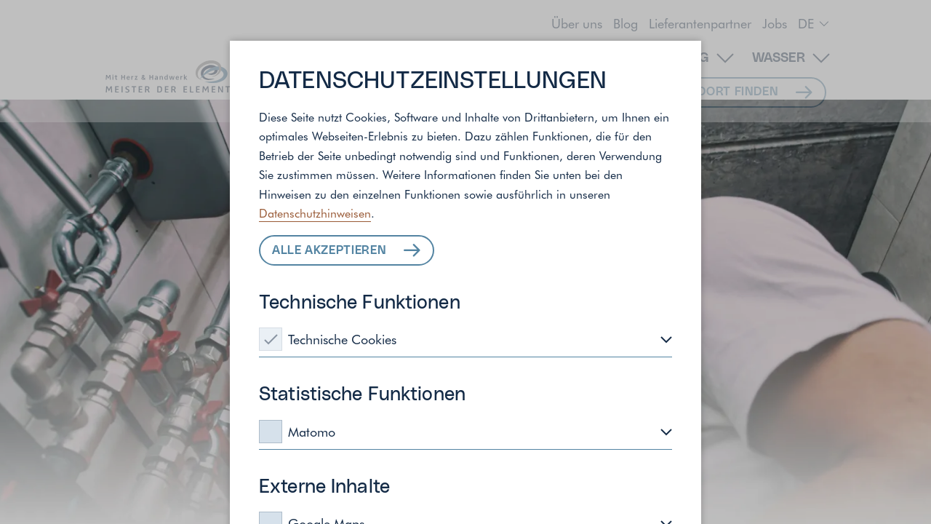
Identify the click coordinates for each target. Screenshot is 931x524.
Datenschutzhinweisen (315, 213)
